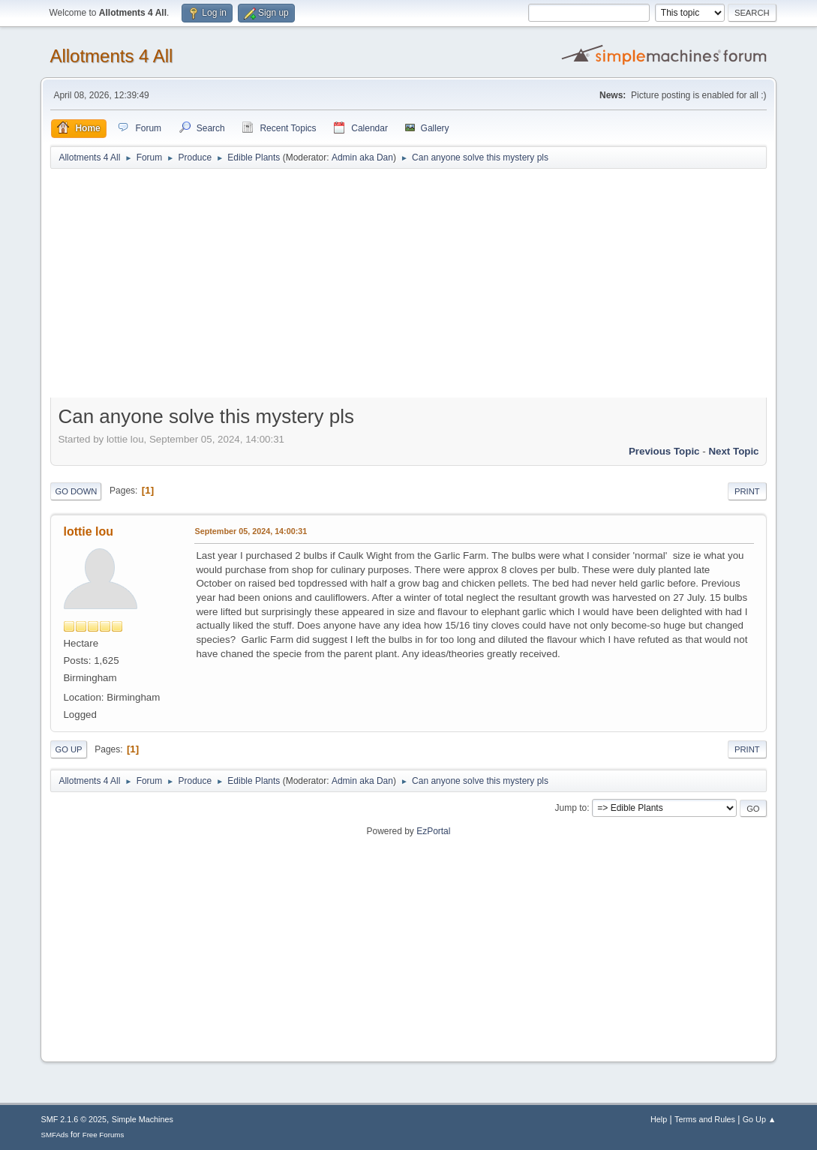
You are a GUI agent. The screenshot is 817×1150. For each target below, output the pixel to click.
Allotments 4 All (111, 56)
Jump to (571, 808)
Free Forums (104, 1134)
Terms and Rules (704, 1119)
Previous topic (664, 451)
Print (747, 491)
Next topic (733, 451)
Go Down (76, 491)
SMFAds (54, 1134)
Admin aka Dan (362, 157)
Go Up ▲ (759, 1119)
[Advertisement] (409, 287)
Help (658, 1119)
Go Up (68, 749)
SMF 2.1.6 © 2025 (74, 1119)
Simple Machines (142, 1119)
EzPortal (433, 831)
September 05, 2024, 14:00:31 (250, 531)
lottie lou (88, 531)
